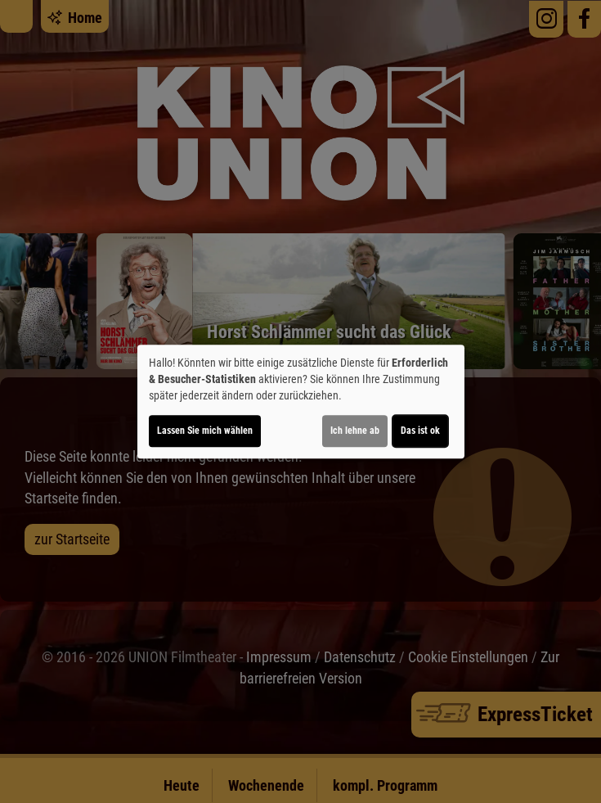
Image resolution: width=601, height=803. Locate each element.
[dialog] (300, 402)
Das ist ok (420, 430)
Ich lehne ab (354, 430)
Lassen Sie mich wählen (205, 430)
